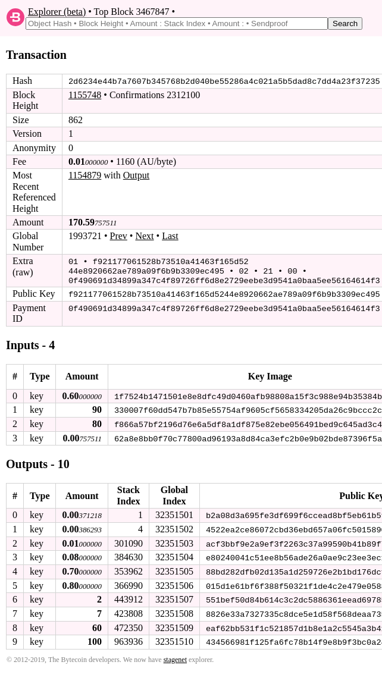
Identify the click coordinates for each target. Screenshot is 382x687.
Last (170, 236)
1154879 (84, 175)
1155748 (84, 95)
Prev (118, 236)
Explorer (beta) (57, 12)
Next (144, 236)
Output (136, 175)
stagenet (175, 655)
